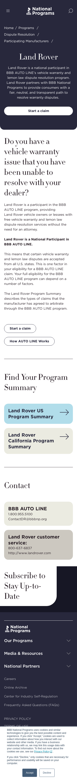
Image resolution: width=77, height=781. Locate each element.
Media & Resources (23, 653)
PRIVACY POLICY (17, 719)
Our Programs (18, 640)
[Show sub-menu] (68, 640)
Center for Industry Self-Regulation (31, 696)
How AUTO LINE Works (29, 341)
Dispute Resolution (19, 34)
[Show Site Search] (71, 11)
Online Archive (15, 687)
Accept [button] (29, 772)
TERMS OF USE (16, 726)
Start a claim (38, 111)
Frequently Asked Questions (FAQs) (31, 705)
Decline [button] (47, 772)
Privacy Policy (41, 751)
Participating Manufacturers (26, 41)
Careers (10, 679)
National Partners (22, 666)
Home (9, 28)
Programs (26, 28)
